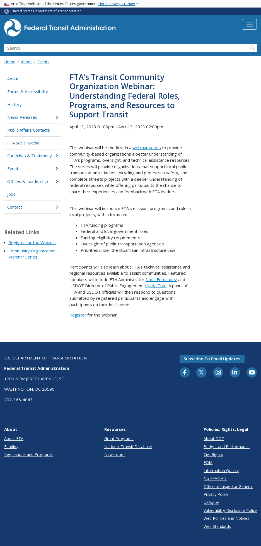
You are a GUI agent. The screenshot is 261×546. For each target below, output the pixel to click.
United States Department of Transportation (46, 11)
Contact (32, 207)
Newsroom (114, 454)
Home (9, 61)
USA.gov (211, 502)
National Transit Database (128, 446)
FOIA (208, 462)
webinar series (146, 147)
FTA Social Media (23, 143)
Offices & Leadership (32, 181)
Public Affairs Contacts (28, 130)
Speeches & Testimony (32, 155)
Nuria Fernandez (161, 279)
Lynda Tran (155, 285)
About (26, 61)
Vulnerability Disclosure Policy (230, 510)
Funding (11, 446)
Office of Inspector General (228, 486)
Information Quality (221, 470)
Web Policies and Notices (226, 518)
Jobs (11, 194)
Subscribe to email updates (212, 358)
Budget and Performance (227, 446)
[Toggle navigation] (249, 24)
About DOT (214, 438)
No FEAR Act (215, 478)
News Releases (32, 117)
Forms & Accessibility (27, 91)
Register (77, 315)
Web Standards (217, 526)
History (14, 104)
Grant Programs (119, 438)
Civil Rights (213, 454)
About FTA (13, 438)
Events (43, 61)
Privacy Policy (216, 494)
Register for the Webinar (32, 242)
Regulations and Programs (28, 454)
